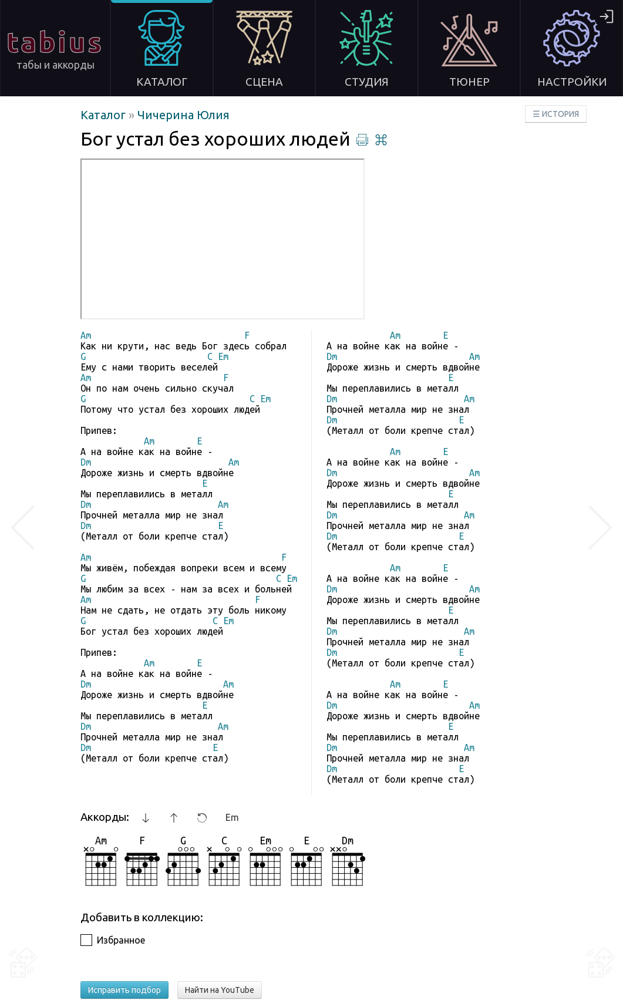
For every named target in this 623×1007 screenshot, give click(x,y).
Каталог (104, 115)
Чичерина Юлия (183, 115)
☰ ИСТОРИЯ (556, 114)
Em (232, 817)
